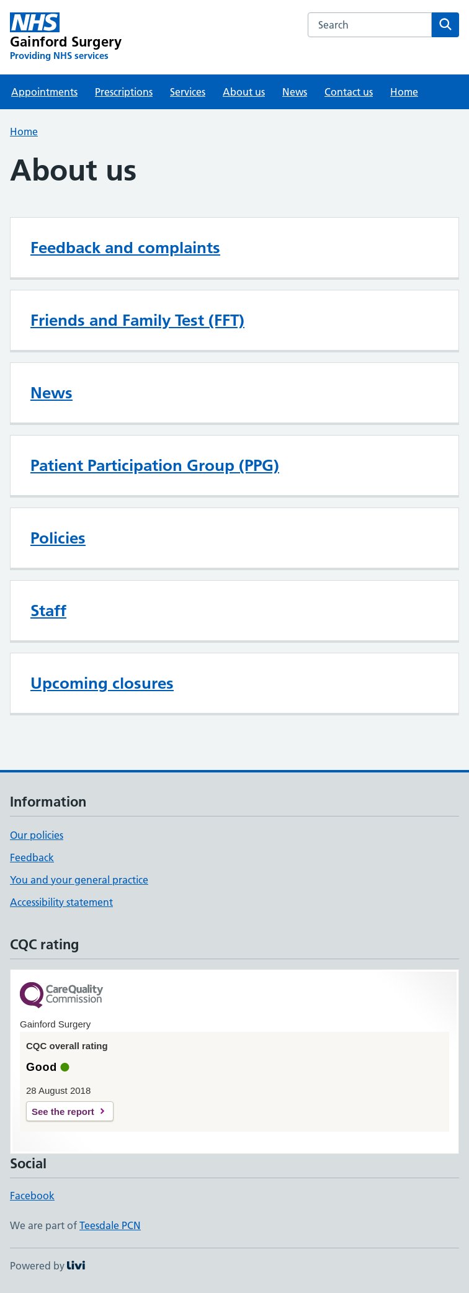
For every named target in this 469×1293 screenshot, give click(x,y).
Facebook (32, 1195)
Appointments (44, 92)
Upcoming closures (102, 683)
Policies (58, 538)
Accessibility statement (61, 902)
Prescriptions (124, 92)
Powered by (47, 1265)
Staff (48, 610)
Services (187, 92)
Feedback (32, 857)
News (294, 92)
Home (404, 92)
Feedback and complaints (125, 247)
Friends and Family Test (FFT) (137, 320)
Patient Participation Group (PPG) (154, 465)
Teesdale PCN (110, 1225)
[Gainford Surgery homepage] (66, 37)
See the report (63, 1111)
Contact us (348, 92)
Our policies (36, 835)
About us (244, 92)
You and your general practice (79, 880)
